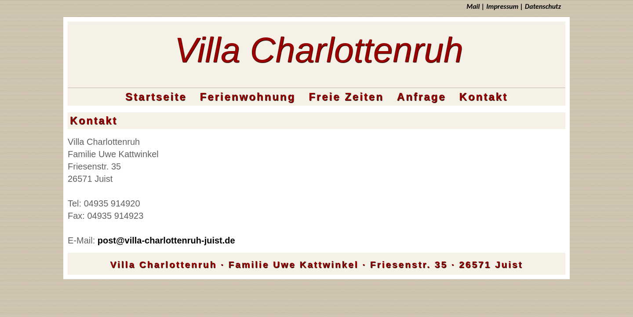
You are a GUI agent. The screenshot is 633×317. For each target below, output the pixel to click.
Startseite (155, 97)
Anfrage (421, 97)
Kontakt (483, 97)
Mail (473, 6)
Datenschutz (543, 6)
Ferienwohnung (247, 97)
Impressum (502, 6)
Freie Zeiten (346, 97)
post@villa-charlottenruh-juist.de (166, 240)
